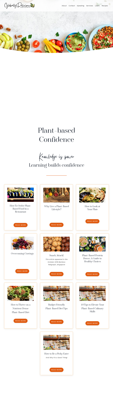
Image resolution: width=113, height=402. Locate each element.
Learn (97, 6)
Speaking (80, 6)
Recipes (105, 6)
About (64, 6)
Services (89, 6)
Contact (72, 6)
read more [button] (20, 225)
